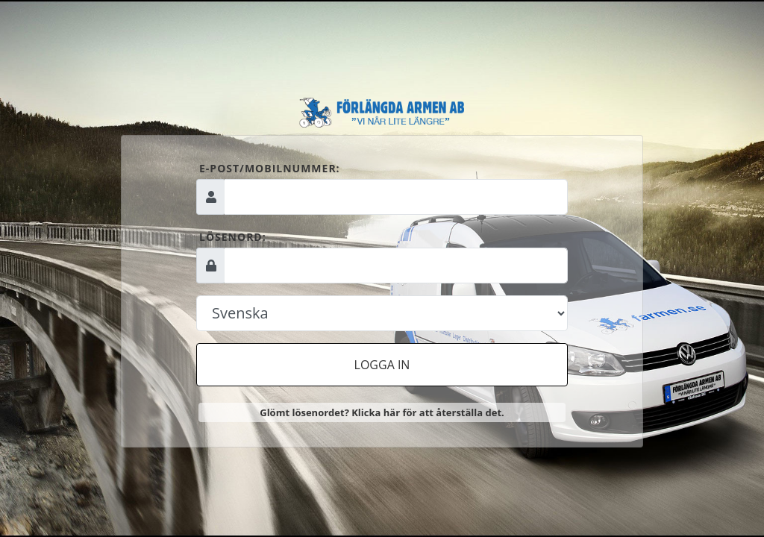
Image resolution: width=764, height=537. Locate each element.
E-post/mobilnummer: (269, 168)
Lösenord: (232, 237)
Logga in (382, 365)
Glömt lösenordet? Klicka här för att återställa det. (382, 412)
